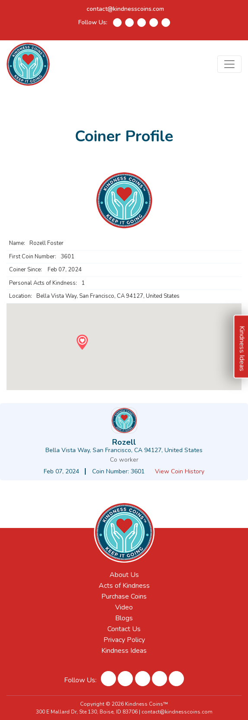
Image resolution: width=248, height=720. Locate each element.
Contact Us (124, 629)
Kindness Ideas (124, 650)
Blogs (124, 618)
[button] (82, 342)
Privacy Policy (124, 640)
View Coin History (179, 471)
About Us (124, 575)
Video (124, 607)
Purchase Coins (124, 596)
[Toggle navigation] (229, 64)
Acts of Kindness (124, 585)
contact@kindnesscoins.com (125, 9)
